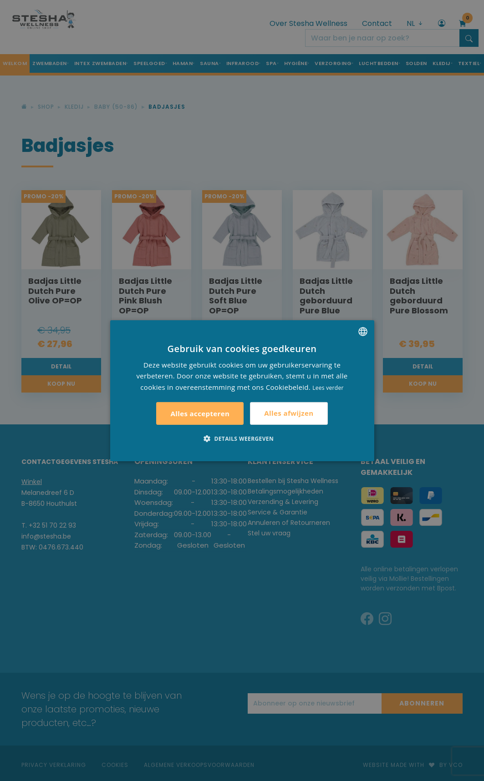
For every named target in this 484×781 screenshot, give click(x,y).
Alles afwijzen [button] (288, 413)
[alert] (242, 390)
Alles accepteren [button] (199, 413)
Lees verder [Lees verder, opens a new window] (328, 388)
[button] (242, 438)
